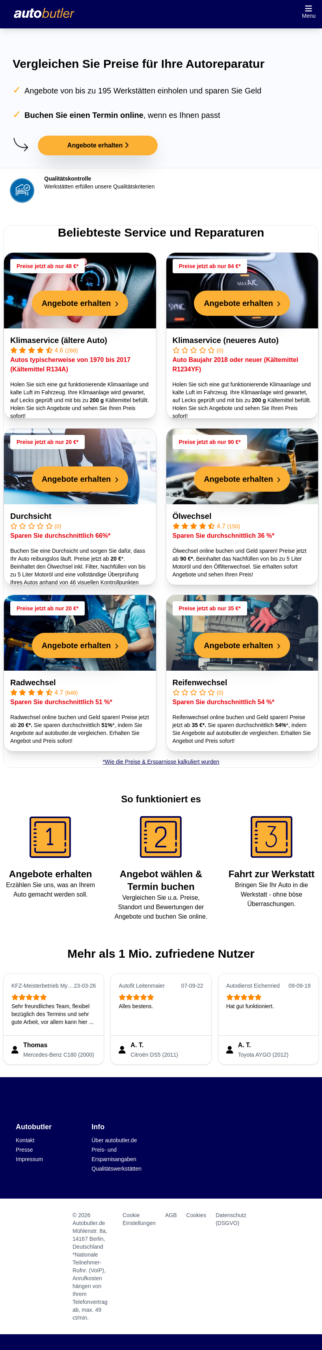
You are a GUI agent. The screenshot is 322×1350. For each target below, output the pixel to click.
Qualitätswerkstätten (116, 1168)
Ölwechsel (192, 516)
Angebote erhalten (97, 145)
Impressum (29, 1159)
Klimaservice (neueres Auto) (226, 340)
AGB (171, 1215)
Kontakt (25, 1140)
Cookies (196, 1215)
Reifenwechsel (200, 682)
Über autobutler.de (114, 1140)
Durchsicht (30, 516)
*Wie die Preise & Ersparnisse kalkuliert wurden (161, 762)
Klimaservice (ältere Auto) (58, 340)
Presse (24, 1150)
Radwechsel (33, 682)
